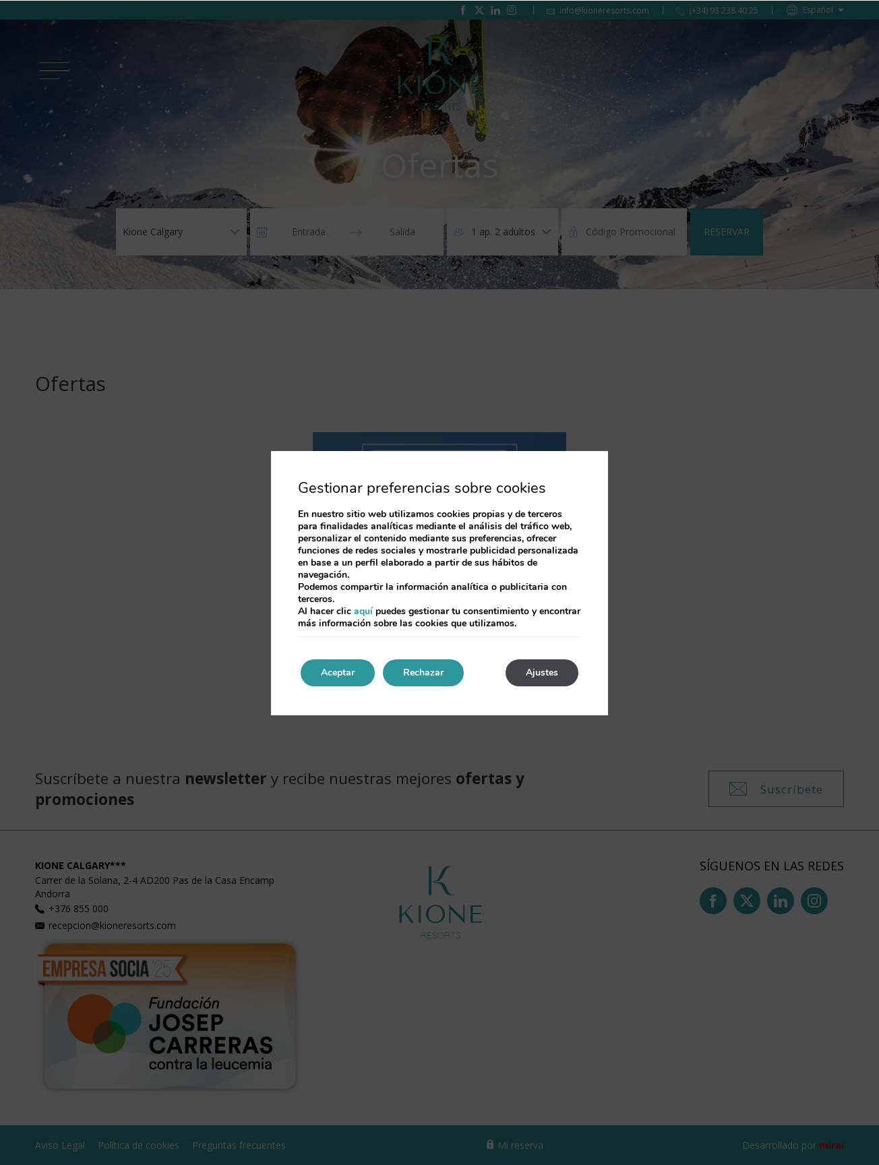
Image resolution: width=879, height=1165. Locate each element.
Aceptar (338, 672)
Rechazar (423, 672)
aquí (363, 611)
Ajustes (542, 672)
